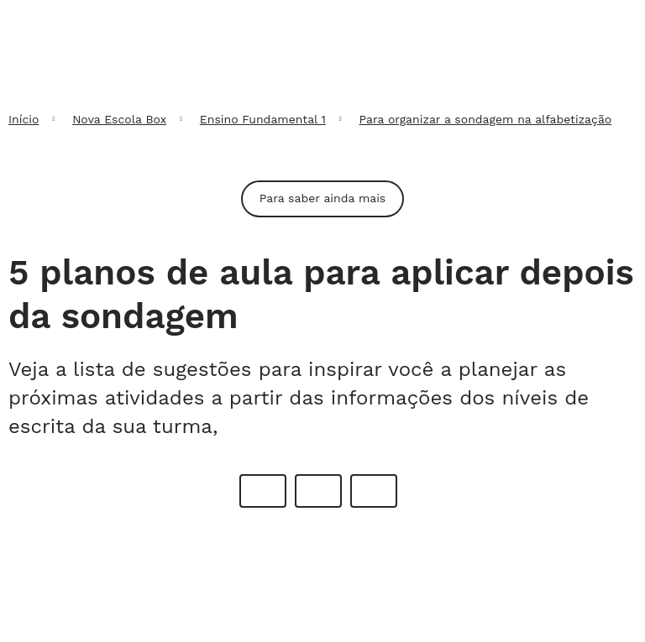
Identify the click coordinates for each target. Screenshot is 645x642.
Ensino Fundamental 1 (263, 119)
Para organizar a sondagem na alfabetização (485, 119)
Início (23, 119)
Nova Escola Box (119, 119)
